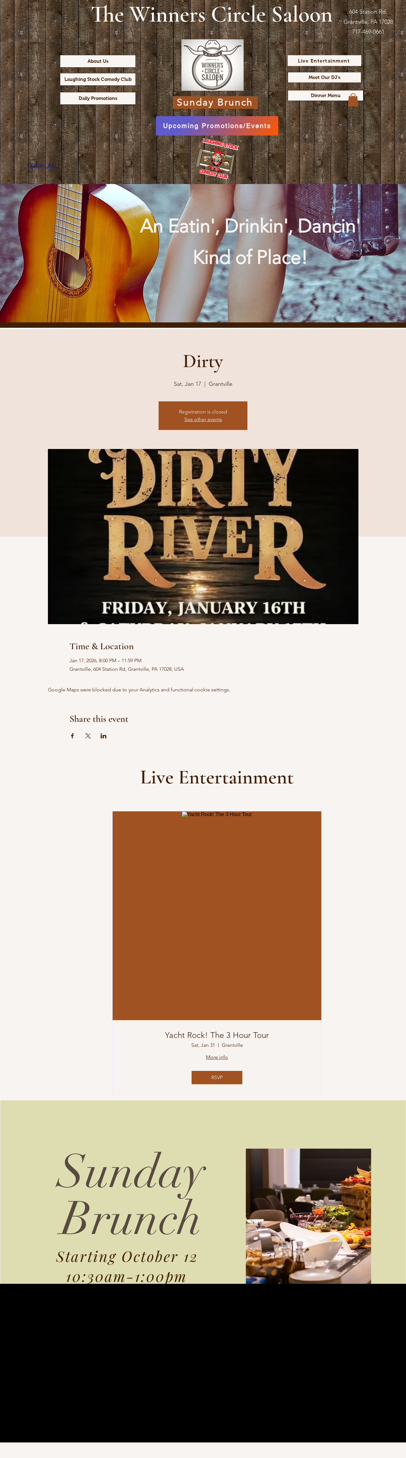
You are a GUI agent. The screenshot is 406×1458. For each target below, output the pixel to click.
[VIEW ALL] (43, 165)
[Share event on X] (88, 735)
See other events (203, 419)
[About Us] (98, 61)
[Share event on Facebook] (72, 735)
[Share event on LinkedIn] (104, 735)
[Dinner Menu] (325, 95)
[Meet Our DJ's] (324, 77)
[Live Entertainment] (324, 60)
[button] (353, 99)
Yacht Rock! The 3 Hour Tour (217, 1035)
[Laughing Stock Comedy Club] (98, 79)
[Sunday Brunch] (215, 102)
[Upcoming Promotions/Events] (217, 125)
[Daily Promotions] (98, 98)
